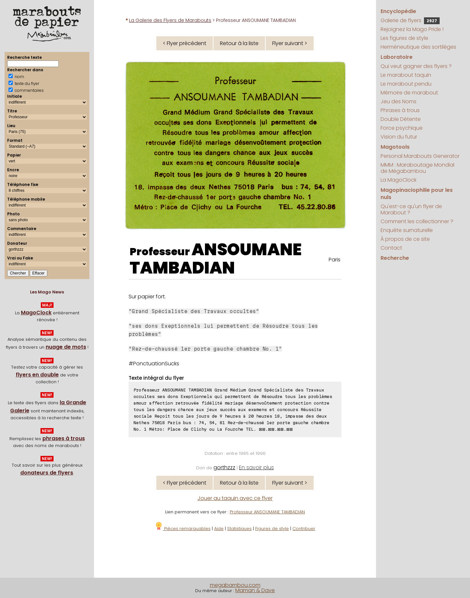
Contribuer (303, 528)
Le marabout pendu (406, 84)
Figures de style (272, 528)
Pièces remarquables (183, 528)
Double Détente (401, 119)
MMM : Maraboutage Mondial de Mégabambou (417, 168)
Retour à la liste (239, 43)
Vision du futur (399, 137)
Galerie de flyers (410, 20)
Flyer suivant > (289, 43)
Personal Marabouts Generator (420, 156)
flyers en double (37, 374)
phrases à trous (63, 438)
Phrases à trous (400, 110)
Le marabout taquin (406, 75)
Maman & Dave (255, 590)
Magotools (395, 147)
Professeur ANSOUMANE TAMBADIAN (267, 512)
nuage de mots (66, 347)
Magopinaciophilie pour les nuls (417, 193)
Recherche (395, 258)
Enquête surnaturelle (407, 230)
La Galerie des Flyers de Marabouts (170, 20)
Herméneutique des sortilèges (418, 47)
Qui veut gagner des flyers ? (416, 66)
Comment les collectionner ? (417, 221)
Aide (219, 528)
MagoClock (36, 312)
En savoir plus (256, 467)
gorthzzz (224, 467)
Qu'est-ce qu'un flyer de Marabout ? (411, 209)
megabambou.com (235, 585)
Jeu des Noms (398, 101)
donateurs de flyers (46, 472)
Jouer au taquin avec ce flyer (235, 498)
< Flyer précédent (184, 43)
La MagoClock (398, 180)
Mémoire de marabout (409, 92)
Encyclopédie (398, 11)
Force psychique (402, 128)
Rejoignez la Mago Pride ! (412, 29)
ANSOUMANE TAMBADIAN (216, 258)
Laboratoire (397, 57)
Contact (391, 248)
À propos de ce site (405, 239)
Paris (334, 259)
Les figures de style (404, 38)
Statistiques (239, 528)
